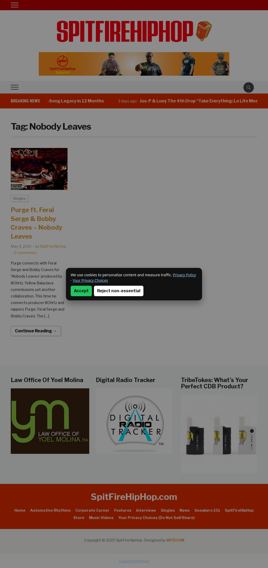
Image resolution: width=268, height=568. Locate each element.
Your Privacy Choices (90, 280)
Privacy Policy (184, 274)
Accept (81, 290)
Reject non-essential (118, 290)
